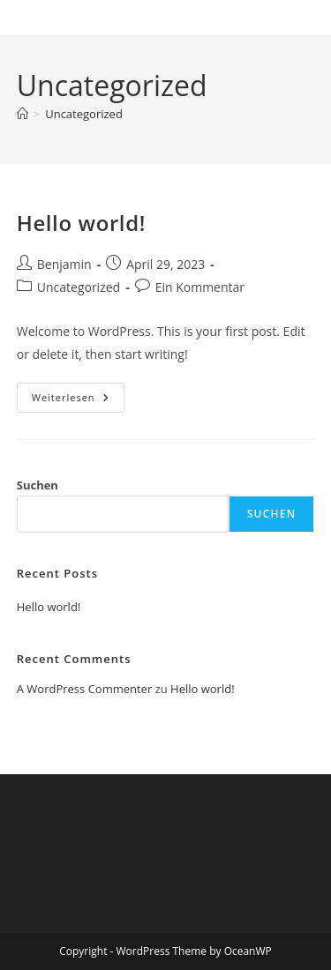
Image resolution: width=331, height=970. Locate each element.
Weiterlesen (78, 401)
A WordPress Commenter (85, 689)
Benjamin (64, 264)
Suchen (37, 485)
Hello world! (81, 222)
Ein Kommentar (199, 287)
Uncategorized (84, 114)
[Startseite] (22, 114)
